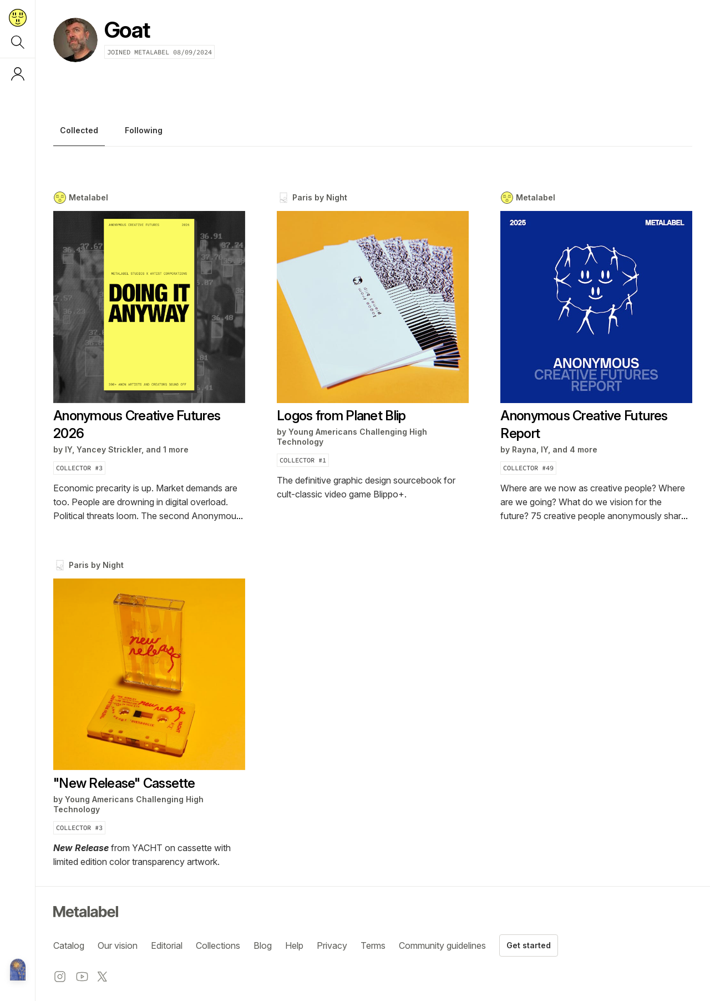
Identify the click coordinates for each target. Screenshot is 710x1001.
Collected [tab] (79, 130)
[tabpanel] (372, 530)
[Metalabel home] (18, 970)
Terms (373, 945)
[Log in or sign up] (18, 74)
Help (294, 945)
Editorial (166, 945)
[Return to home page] (18, 18)
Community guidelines (442, 945)
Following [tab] (143, 130)
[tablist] (372, 133)
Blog (262, 945)
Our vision (118, 945)
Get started (528, 945)
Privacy (332, 945)
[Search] (18, 42)
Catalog (68, 945)
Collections (218, 945)
